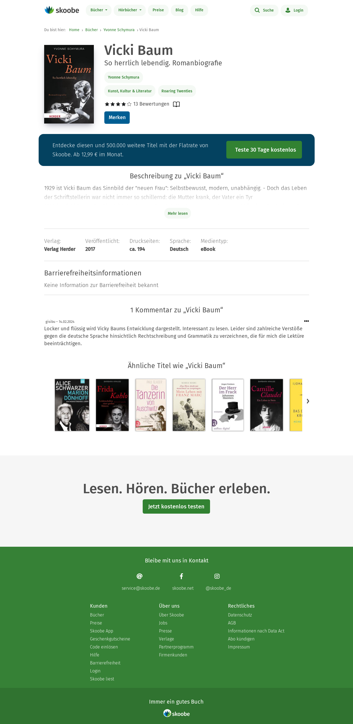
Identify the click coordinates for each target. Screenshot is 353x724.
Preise (158, 10)
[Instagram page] (218, 582)
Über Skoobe (171, 615)
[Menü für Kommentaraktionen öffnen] (306, 321)
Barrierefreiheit (105, 663)
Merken (117, 117)
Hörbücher (128, 10)
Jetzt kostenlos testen (176, 506)
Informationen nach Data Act (256, 631)
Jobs (163, 623)
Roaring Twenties (176, 91)
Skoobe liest (102, 679)
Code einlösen (104, 647)
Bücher (97, 10)
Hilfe (199, 10)
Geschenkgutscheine (110, 639)
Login (294, 10)
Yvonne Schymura (119, 30)
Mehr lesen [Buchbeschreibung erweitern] (178, 213)
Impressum (239, 647)
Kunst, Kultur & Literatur (130, 91)
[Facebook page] (183, 582)
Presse (165, 631)
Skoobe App (101, 631)
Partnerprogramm (176, 647)
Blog (180, 10)
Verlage (166, 639)
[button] (308, 401)
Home (74, 30)
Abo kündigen (241, 639)
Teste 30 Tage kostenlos (265, 149)
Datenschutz (240, 615)
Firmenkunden (173, 655)
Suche (264, 10)
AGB (232, 623)
